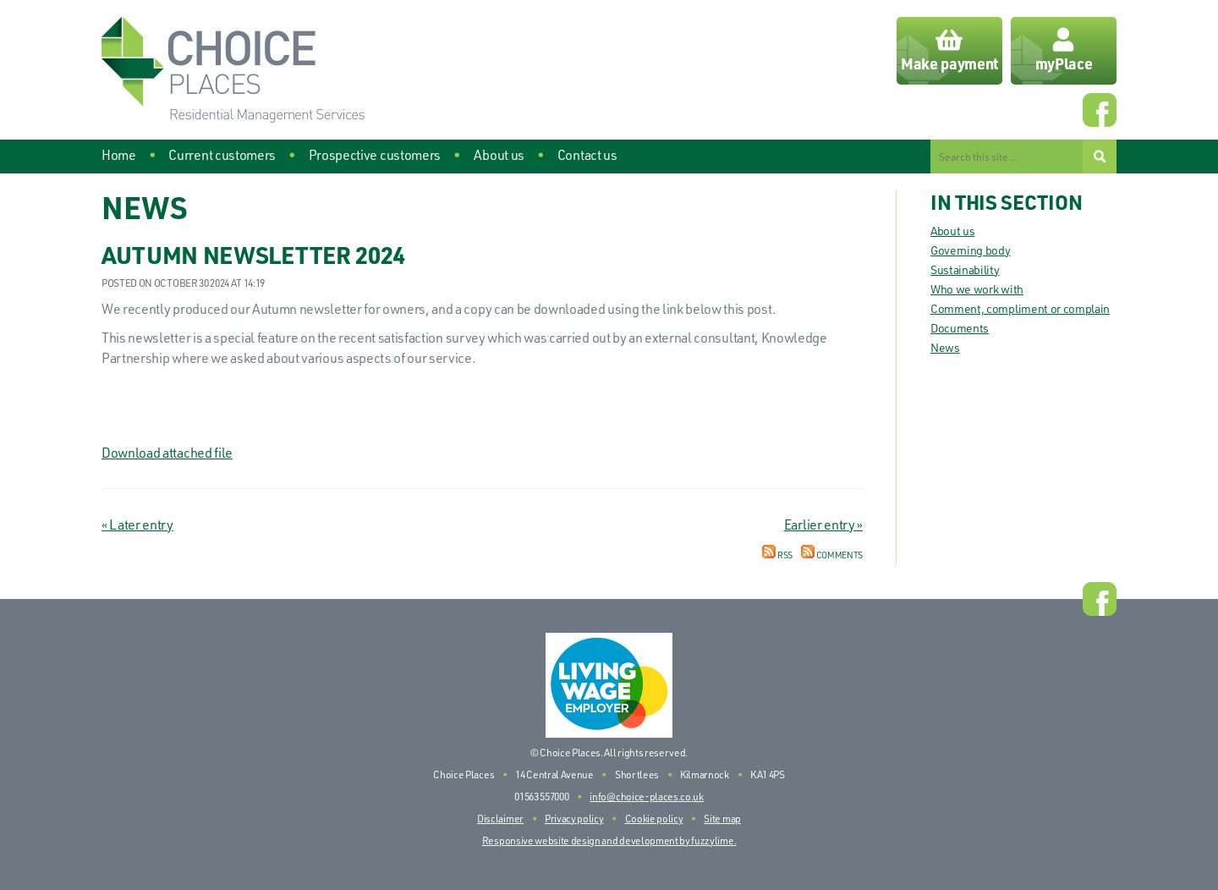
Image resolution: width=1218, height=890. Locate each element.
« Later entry (137, 524)
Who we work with (976, 289)
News (945, 347)
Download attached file (167, 452)
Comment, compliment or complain (1020, 308)
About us (952, 230)
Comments (832, 555)
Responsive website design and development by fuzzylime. (609, 840)
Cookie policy (654, 818)
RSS (777, 555)
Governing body (970, 250)
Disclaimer (500, 818)
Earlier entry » (823, 524)
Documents (959, 328)
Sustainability (965, 269)
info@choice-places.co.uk (646, 796)
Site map (722, 818)
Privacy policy (574, 818)
